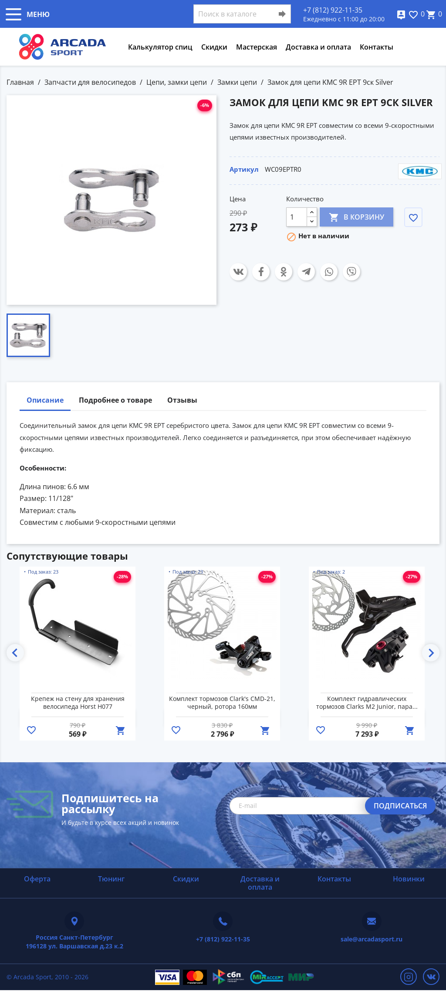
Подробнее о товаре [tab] (115, 400)
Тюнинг (111, 879)
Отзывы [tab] (182, 400)
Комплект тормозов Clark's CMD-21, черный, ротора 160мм (222, 703)
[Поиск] (242, 13)
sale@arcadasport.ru (371, 939)
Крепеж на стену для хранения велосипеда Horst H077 (78, 703)
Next (430, 652)
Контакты (376, 47)
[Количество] (296, 217)
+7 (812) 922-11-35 (332, 10)
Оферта (37, 879)
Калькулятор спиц (160, 47)
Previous (15, 652)
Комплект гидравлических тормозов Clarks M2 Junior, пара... (367, 703)
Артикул (244, 169)
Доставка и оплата (318, 47)
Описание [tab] (45, 400)
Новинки (409, 879)
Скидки (214, 47)
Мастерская (256, 47)
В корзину (356, 217)
